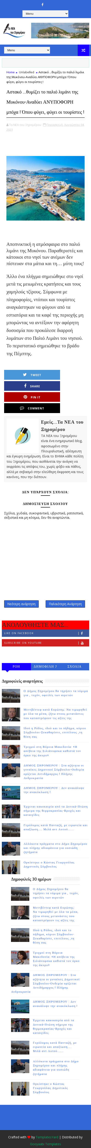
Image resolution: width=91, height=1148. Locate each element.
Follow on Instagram (46, 642)
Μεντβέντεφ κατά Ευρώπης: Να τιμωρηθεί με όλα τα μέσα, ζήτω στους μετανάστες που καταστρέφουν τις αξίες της (55, 704)
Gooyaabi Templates (45, 1134)
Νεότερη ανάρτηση (21, 593)
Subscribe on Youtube (46, 633)
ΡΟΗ (16, 657)
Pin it (27, 396)
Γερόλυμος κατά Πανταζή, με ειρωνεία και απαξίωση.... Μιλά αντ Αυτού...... (55, 1037)
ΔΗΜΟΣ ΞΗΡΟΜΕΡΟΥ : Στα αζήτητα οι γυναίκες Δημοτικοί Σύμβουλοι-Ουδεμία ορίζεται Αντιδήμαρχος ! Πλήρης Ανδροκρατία (45, 973)
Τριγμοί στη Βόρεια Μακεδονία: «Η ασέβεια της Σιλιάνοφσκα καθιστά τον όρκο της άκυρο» (52, 741)
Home (10, 72)
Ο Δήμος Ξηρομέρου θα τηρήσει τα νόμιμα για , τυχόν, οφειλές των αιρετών (56, 883)
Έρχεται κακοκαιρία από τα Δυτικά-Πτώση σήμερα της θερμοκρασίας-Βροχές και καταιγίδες (56, 801)
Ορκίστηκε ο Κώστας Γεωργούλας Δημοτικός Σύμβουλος (50, 1078)
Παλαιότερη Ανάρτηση (65, 593)
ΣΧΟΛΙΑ (74, 657)
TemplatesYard (47, 1127)
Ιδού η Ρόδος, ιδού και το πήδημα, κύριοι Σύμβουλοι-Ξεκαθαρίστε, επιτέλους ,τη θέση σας (55, 722)
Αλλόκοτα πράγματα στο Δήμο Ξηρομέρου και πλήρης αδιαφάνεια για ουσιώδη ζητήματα (55, 838)
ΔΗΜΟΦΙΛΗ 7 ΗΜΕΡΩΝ (45, 657)
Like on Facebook (46, 623)
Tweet (27, 385)
